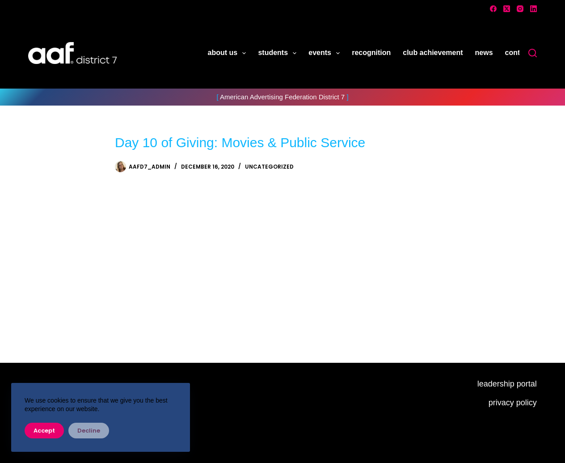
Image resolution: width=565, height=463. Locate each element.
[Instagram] (520, 8)
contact (518, 52)
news (484, 52)
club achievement (433, 52)
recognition (371, 52)
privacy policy (513, 402)
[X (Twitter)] (506, 8)
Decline (88, 430)
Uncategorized (269, 166)
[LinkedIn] (533, 8)
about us (229, 53)
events (325, 53)
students (279, 53)
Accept (44, 430)
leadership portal (507, 383)
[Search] (532, 53)
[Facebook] (493, 8)
